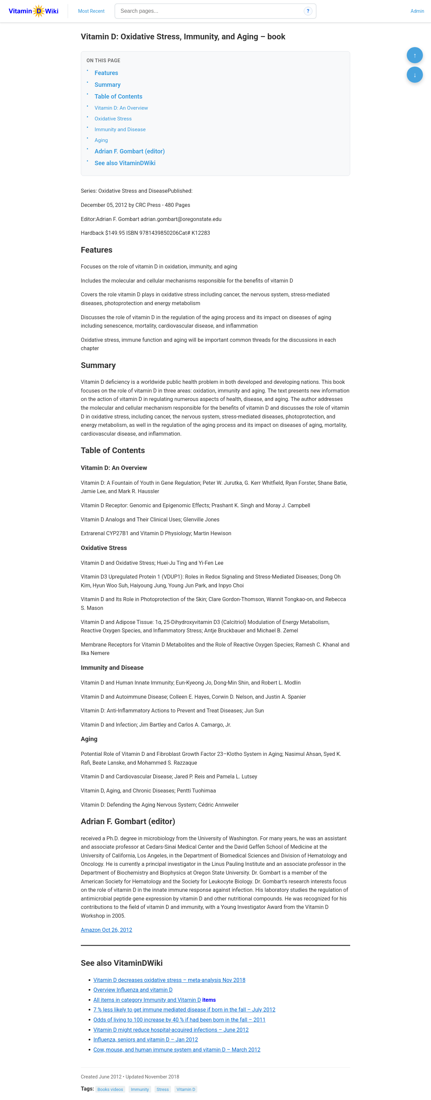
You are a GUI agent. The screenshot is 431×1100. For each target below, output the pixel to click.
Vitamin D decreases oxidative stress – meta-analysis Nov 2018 (169, 980)
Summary (108, 84)
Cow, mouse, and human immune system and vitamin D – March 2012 (176, 1050)
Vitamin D (185, 1089)
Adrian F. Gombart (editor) (130, 151)
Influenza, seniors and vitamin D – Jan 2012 (145, 1039)
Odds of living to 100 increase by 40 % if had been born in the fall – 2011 (179, 1020)
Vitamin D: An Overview (121, 108)
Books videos (110, 1089)
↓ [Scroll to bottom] (415, 74)
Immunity (140, 1089)
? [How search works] (308, 11)
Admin (417, 11)
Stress (163, 1089)
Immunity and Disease (120, 129)
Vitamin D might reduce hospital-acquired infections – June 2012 (170, 1030)
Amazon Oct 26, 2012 (106, 930)
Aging (101, 140)
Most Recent (91, 11)
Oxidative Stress (113, 119)
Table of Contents (118, 96)
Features (106, 72)
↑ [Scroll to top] (415, 55)
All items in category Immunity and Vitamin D (147, 1000)
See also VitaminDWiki (125, 163)
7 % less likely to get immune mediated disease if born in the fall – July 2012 (184, 1009)
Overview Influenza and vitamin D (132, 990)
